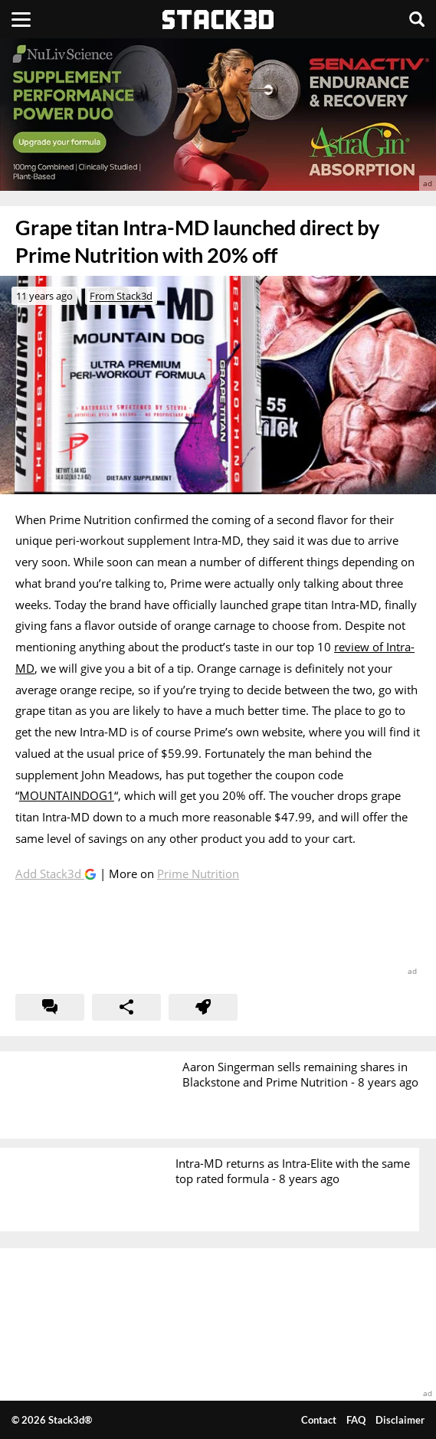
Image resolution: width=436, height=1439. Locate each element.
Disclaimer (400, 1420)
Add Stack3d (49, 873)
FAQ (356, 1420)
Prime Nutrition (198, 873)
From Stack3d (121, 296)
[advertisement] (218, 114)
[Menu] (21, 19)
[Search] (417, 19)
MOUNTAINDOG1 (66, 795)
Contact (318, 1420)
